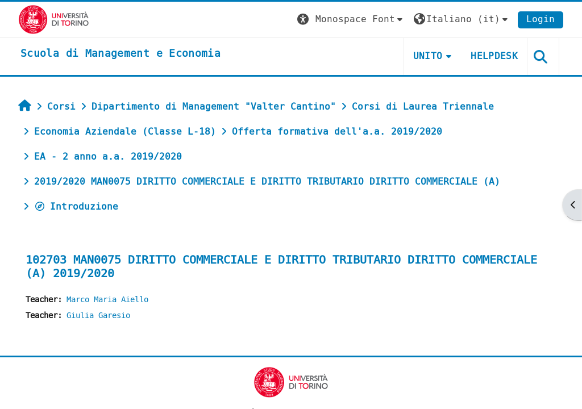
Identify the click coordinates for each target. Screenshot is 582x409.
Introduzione (76, 206)
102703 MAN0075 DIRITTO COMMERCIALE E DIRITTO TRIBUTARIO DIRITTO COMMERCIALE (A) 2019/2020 (281, 267)
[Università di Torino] (53, 19)
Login (540, 19)
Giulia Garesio (98, 316)
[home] (120, 54)
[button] (351, 19)
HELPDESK (494, 55)
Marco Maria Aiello (107, 300)
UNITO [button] (428, 55)
